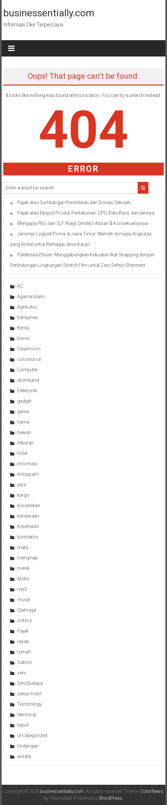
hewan (24, 432)
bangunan (27, 317)
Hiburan (25, 442)
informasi (27, 463)
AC (20, 286)
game (23, 411)
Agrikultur (27, 307)
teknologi (26, 714)
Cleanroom (28, 348)
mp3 (22, 589)
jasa (21, 484)
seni (21, 672)
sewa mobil (29, 693)
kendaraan (28, 516)
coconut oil (29, 359)
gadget (24, 401)
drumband (28, 380)
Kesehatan (28, 526)
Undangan (27, 746)
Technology (29, 704)
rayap (23, 641)
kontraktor (28, 536)
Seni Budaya (30, 683)
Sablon (24, 662)
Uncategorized (32, 735)
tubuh (23, 725)
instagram (27, 474)
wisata (24, 756)
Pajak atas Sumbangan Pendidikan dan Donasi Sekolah (74, 202)
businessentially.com (48, 13)
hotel (22, 453)
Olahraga (26, 610)
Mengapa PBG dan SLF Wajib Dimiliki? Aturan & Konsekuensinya (82, 223)
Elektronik (27, 390)
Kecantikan (28, 505)
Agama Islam (31, 296)
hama (23, 422)
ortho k (24, 620)
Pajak (23, 631)
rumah (24, 651)
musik (23, 599)
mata (22, 547)
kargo (23, 495)
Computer (27, 369)
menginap (27, 557)
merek (23, 568)
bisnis (23, 338)
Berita (23, 327)
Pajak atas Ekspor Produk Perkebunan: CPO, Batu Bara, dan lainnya (85, 213)
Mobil (23, 578)
